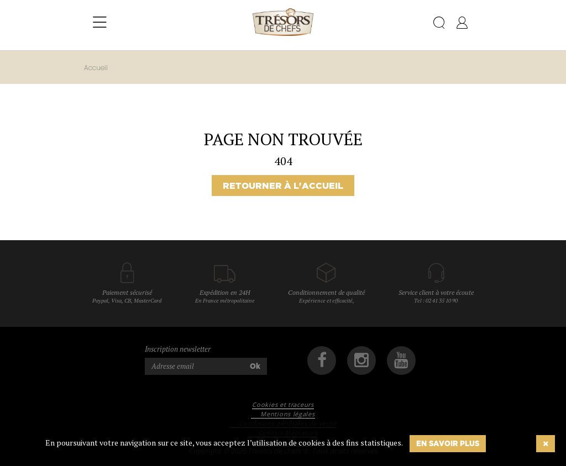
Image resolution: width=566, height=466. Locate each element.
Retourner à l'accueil (283, 185)
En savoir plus (447, 443)
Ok (255, 366)
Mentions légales (287, 414)
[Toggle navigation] (99, 22)
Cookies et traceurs (282, 404)
